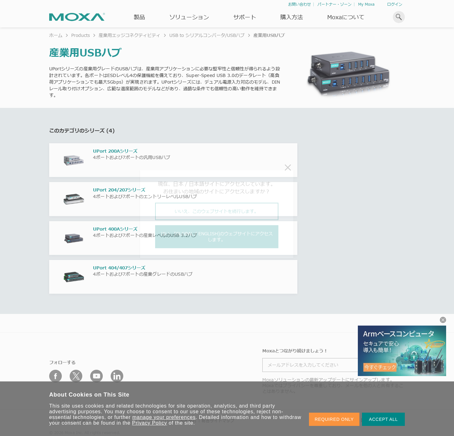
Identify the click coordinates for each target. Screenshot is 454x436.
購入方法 (291, 17)
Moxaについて (345, 17)
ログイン (394, 4)
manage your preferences (164, 417)
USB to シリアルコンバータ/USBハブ (207, 35)
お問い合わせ (299, 4)
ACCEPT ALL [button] (383, 419)
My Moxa (366, 4)
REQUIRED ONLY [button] (334, 419)
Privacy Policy (149, 423)
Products (80, 35)
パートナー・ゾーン (334, 4)
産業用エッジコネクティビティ (129, 35)
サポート (244, 17)
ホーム (55, 35)
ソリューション (189, 17)
